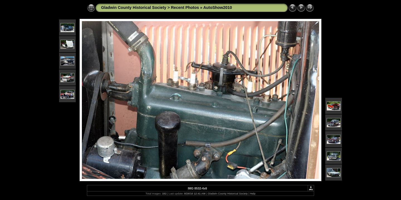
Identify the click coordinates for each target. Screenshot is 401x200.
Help (252, 193)
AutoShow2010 (217, 7)
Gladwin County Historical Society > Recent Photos (150, 7)
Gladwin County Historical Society (228, 193)
